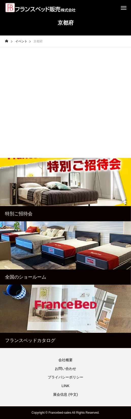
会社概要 (65, 360)
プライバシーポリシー (65, 377)
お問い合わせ (65, 368)
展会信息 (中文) (65, 394)
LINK (65, 386)
